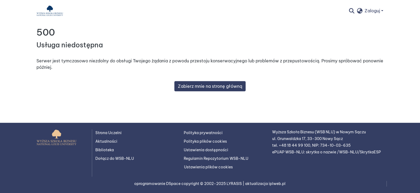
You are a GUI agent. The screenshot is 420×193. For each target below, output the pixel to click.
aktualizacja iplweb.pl (265, 183)
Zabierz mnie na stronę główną (210, 86)
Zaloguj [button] (373, 10)
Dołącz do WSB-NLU (114, 158)
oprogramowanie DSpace (157, 183)
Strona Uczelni (108, 132)
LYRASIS (235, 183)
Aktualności (106, 141)
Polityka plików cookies (205, 141)
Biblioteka (104, 149)
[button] (49, 10)
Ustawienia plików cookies (208, 167)
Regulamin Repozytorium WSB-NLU (216, 158)
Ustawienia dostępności (206, 149)
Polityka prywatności (203, 132)
